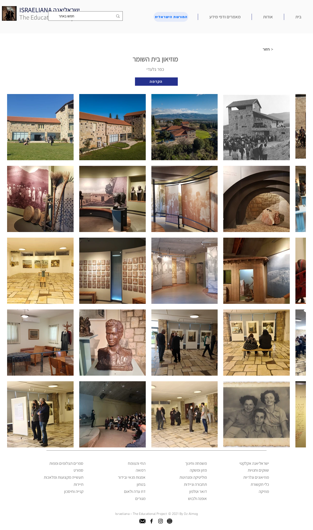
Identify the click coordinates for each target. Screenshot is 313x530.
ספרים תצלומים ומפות (66, 463)
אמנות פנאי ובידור (131, 477)
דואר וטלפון (198, 491)
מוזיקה (264, 491)
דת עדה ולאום (134, 491)
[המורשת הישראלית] (171, 17)
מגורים (140, 498)
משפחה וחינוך (196, 463)
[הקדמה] (156, 81)
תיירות (78, 484)
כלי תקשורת (260, 484)
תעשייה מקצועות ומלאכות (63, 477)
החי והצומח (136, 463)
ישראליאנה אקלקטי (254, 463)
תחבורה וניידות (195, 484)
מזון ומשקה (198, 470)
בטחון (141, 484)
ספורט (78, 470)
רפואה (140, 470)
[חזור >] (269, 49)
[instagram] (160, 521)
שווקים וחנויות (258, 470)
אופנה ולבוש (197, 498)
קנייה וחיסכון (73, 491)
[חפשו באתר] (86, 16)
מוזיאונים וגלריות (256, 477)
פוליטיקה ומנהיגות (193, 477)
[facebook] (151, 521)
